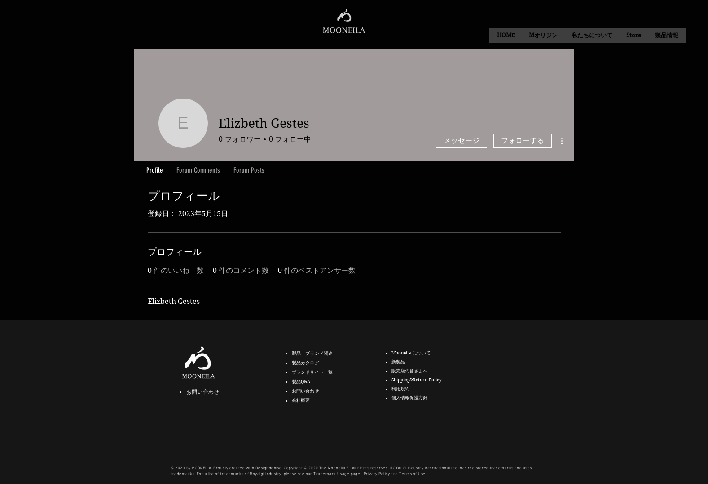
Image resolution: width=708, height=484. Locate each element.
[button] (591, 35)
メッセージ (461, 140)
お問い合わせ (202, 392)
